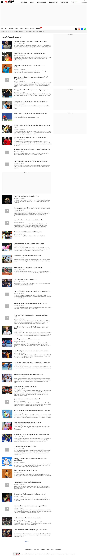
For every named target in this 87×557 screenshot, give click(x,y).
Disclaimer (40, 554)
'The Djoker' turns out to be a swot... (25, 279)
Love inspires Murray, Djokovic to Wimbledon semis (30, 303)
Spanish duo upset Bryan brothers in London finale (30, 137)
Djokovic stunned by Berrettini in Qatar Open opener (30, 41)
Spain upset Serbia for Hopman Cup (25, 386)
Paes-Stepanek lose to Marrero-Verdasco (27, 339)
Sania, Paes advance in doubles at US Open (27, 422)
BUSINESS (11, 28)
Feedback (56, 554)
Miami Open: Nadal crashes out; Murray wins (28, 232)
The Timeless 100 (58, 549)
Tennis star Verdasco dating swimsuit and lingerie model (32, 149)
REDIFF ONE (38, 28)
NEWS (6, 28)
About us (61, 554)
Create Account (84, 2)
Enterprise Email (41, 2)
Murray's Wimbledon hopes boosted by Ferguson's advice (32, 291)
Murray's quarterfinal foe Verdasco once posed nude (30, 161)
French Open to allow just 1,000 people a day (28, 267)
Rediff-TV (73, 2)
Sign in (85, 0)
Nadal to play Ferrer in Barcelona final (25, 470)
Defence (10, 31)
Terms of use (66, 554)
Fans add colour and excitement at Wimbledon (28, 220)
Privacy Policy (46, 554)
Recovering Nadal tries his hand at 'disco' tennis (29, 244)
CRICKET (21, 28)
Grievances (72, 554)
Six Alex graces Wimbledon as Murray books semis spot (32, 208)
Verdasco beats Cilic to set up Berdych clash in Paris (30, 530)
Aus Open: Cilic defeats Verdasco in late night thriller (30, 102)
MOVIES (16, 28)
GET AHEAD (32, 28)
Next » (26, 541)
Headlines (4, 31)
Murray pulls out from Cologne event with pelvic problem (32, 90)
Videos (52, 549)
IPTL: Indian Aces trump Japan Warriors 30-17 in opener (32, 363)
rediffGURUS (64, 2)
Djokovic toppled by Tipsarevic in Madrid (27, 399)
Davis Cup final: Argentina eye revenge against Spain (30, 506)
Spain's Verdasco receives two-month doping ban (29, 53)
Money (32, 2)
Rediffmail (24, 2)
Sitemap (51, 554)
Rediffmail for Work (28, 549)
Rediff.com (26, 554)
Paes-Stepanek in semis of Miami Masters (27, 482)
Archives (41, 31)
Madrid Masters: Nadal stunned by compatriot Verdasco (32, 411)
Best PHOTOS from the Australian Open (26, 196)
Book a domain (37, 549)
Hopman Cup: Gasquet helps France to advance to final (31, 434)
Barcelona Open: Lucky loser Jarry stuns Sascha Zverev (31, 351)
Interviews (28, 31)
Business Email (53, 2)
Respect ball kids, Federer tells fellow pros (27, 255)
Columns (21, 31)
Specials (35, 31)
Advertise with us (33, 554)
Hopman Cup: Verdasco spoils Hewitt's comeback (30, 494)
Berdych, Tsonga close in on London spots (27, 518)
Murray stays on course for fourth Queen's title (28, 374)
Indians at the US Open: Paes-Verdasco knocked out (30, 113)
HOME (2, 28)
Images (16, 31)
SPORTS (26, 28)
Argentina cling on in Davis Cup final (25, 446)
